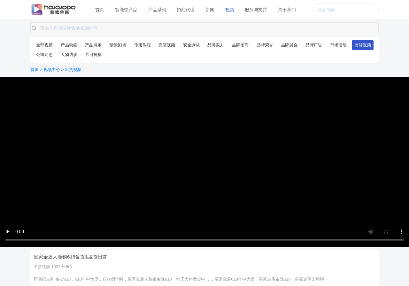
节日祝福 (93, 54)
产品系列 (157, 9)
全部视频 (44, 45)
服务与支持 (256, 9)
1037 (58, 266)
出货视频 (362, 45)
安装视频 (166, 45)
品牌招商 (240, 45)
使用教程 (142, 45)
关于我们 (287, 9)
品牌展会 (289, 45)
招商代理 (186, 9)
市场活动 (338, 45)
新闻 (209, 9)
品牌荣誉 (265, 45)
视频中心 (51, 69)
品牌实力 (215, 45)
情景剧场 (118, 45)
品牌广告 (313, 45)
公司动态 (44, 54)
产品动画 (69, 45)
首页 (99, 9)
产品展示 (93, 45)
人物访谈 (69, 54)
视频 (229, 9)
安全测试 (191, 45)
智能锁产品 (126, 9)
